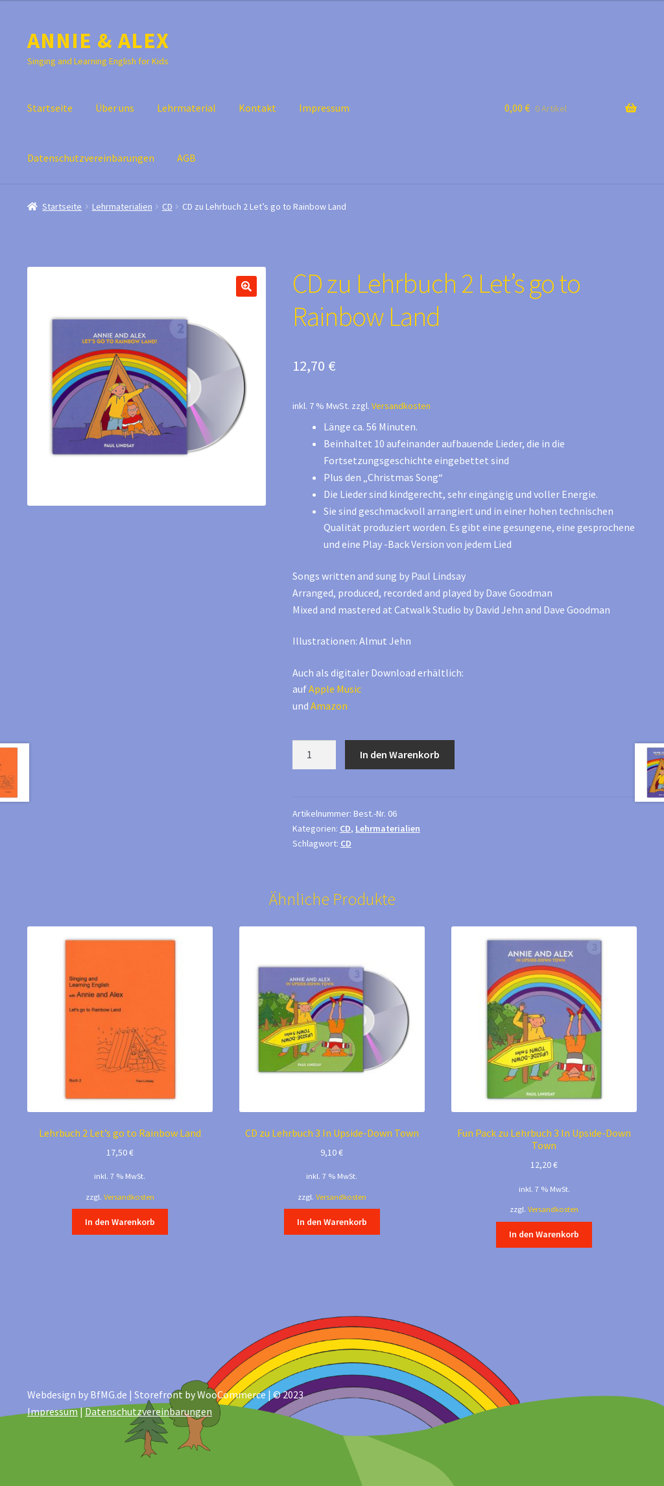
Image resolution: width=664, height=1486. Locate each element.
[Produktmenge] (314, 755)
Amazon (329, 705)
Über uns (114, 107)
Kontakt (257, 107)
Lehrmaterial (186, 107)
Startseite (50, 107)
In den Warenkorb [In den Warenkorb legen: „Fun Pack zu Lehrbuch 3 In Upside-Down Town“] (544, 1234)
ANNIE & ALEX (98, 40)
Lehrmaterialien (122, 206)
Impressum (324, 107)
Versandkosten (401, 406)
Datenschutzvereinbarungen (90, 157)
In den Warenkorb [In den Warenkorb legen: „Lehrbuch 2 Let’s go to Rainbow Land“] (120, 1222)
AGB (186, 157)
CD (167, 206)
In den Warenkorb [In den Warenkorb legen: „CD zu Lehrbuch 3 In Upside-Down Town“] (332, 1222)
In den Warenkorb (400, 754)
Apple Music (335, 688)
